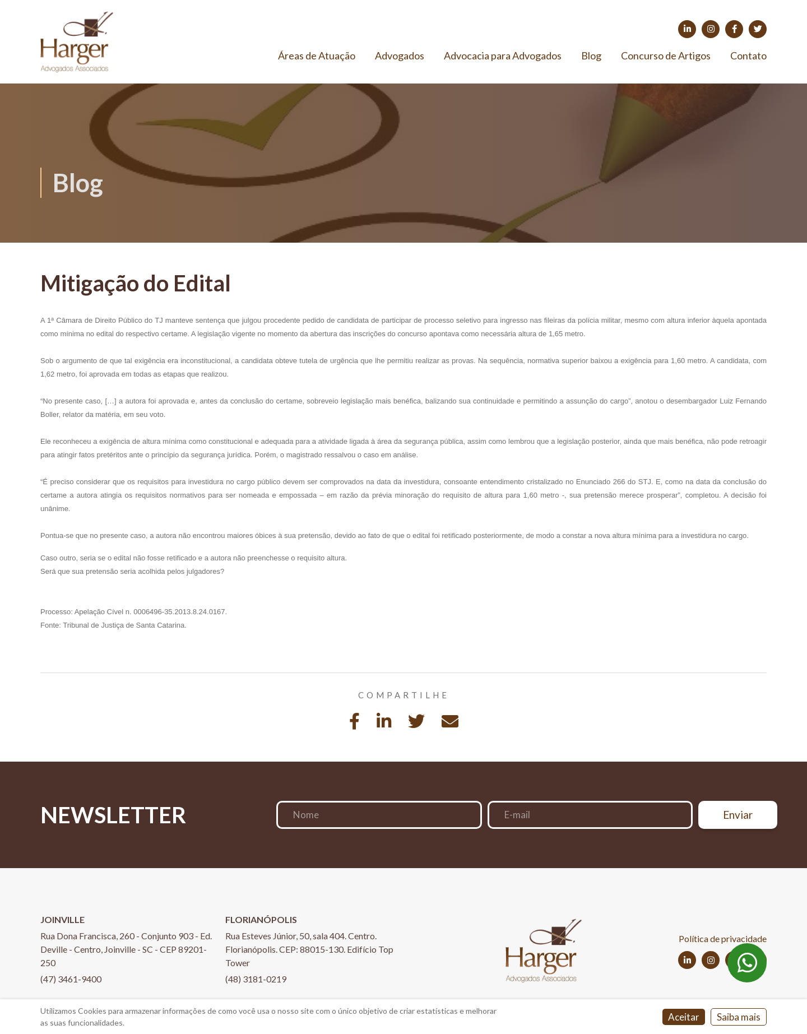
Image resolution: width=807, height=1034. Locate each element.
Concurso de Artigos (666, 55)
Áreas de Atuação (316, 55)
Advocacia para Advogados (503, 55)
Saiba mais (738, 1017)
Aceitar (683, 1017)
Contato (748, 55)
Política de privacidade (723, 938)
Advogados (399, 55)
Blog (591, 55)
